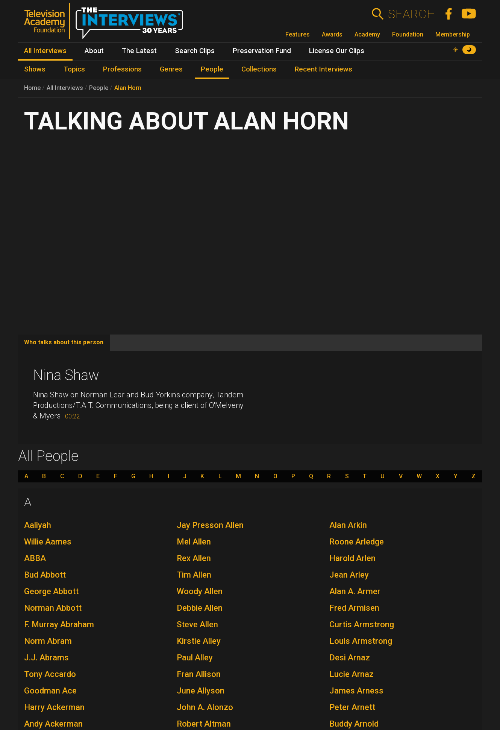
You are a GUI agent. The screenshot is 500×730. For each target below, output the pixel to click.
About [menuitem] (94, 51)
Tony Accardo (50, 674)
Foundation (407, 34)
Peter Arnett (352, 707)
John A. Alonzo (205, 707)
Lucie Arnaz (351, 674)
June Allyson (200, 690)
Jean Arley (349, 574)
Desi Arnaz (349, 657)
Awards (332, 34)
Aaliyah (37, 525)
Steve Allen (197, 624)
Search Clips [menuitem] (195, 51)
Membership (452, 34)
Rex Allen (194, 558)
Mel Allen (194, 541)
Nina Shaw (66, 375)
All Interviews (65, 87)
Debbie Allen (200, 608)
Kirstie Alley (199, 641)
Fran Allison (199, 674)
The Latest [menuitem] (139, 51)
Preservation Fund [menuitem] (262, 51)
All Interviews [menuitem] (45, 51)
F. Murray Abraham (59, 624)
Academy (367, 34)
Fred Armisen (354, 608)
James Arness (356, 690)
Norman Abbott (53, 608)
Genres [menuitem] (171, 69)
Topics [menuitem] (74, 69)
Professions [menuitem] (122, 69)
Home (32, 87)
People (98, 87)
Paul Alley (195, 657)
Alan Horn (127, 87)
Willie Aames (47, 541)
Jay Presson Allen (210, 525)
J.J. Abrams (46, 657)
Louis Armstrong (360, 641)
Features (297, 34)
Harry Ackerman (54, 707)
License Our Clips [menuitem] (336, 51)
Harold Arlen (352, 558)
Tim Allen (194, 574)
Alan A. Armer (354, 591)
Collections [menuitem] (259, 69)
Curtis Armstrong (361, 624)
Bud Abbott (45, 574)
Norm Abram (48, 641)
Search (411, 14)
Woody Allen (200, 591)
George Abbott (51, 591)
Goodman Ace (50, 690)
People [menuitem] (212, 69)
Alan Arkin (348, 525)
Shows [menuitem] (34, 69)
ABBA (35, 558)
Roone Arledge (356, 541)
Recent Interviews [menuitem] (323, 69)
